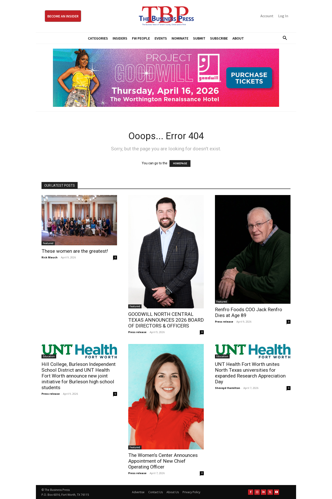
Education (49, 356)
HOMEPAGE (180, 163)
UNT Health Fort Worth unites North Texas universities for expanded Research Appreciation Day (250, 372)
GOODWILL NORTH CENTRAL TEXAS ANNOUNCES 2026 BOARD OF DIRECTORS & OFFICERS (166, 320)
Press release (137, 332)
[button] (283, 38)
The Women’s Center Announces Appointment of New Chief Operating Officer (163, 461)
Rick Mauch (50, 257)
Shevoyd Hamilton (227, 388)
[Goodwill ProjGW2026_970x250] (166, 78)
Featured (48, 243)
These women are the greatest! (75, 251)
